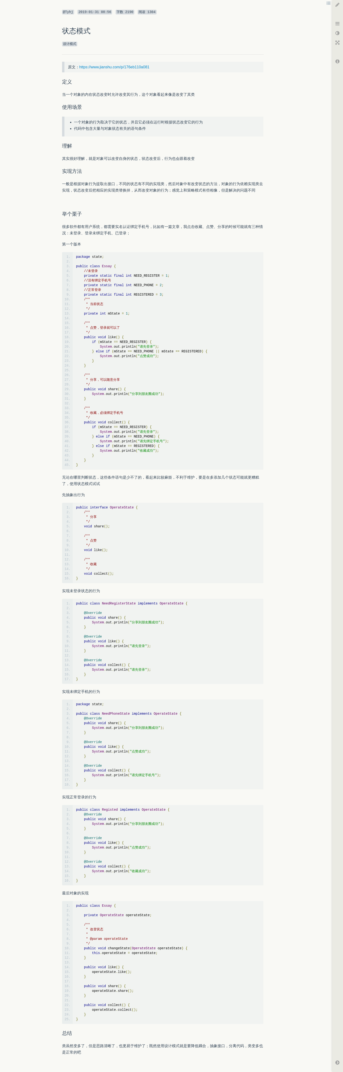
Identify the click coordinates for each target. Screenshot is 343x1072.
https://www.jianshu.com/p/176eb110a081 (114, 67)
